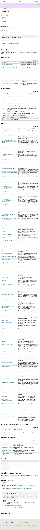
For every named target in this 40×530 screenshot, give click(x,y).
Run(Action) (4, 280)
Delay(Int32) (4, 231)
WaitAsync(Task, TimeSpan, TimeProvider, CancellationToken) (6, 444)
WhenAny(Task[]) (4, 409)
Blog (24, 525)
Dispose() (3, 243)
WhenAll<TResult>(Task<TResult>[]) (7, 403)
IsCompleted (4, 115)
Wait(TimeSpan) (4, 348)
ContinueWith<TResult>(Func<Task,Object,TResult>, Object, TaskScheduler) (8, 205)
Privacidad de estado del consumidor (8, 526)
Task (27, 62)
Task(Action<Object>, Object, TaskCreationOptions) (10, 83)
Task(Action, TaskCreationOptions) (7, 70)
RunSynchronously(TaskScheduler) (7, 322)
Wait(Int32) (3, 341)
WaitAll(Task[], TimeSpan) (6, 366)
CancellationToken (23, 65)
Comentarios (4, 18)
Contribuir (28, 525)
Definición (3, 17)
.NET (5, 8)
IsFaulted (3, 117)
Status (3, 119)
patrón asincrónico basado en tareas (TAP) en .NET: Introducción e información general (19, 485)
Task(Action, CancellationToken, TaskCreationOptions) (10, 67)
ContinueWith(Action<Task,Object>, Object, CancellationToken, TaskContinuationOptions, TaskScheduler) (9, 141)
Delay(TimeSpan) (4, 237)
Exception (3, 105)
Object (6, 40)
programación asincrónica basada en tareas (11, 486)
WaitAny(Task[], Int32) (5, 378)
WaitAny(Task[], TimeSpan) (6, 387)
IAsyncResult (10, 46)
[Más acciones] (38, 9)
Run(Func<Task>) (4, 289)
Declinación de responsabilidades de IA (8, 525)
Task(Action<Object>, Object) (6, 73)
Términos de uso (18, 526)
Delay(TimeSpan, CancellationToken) (7, 240)
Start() (3, 325)
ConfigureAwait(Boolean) (6, 128)
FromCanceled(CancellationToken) (7, 253)
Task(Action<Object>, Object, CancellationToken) (10, 77)
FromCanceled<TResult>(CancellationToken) (9, 256)
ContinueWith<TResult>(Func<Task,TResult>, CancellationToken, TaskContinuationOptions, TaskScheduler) (9, 219)
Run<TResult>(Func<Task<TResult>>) (8, 299)
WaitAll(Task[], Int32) (5, 358)
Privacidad (33, 525)
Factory (3, 108)
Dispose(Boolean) (4, 246)
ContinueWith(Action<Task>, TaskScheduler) (9, 176)
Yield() (3, 419)
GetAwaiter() (4, 268)
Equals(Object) (4, 250)
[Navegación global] (1, 1)
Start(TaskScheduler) (5, 328)
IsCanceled (3, 113)
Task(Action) (4, 62)
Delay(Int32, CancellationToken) (7, 234)
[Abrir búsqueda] (33, 1)
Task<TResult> (9, 109)
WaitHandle (20, 429)
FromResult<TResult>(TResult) (7, 265)
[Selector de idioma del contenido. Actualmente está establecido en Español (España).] (6, 522)
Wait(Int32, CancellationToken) (7, 344)
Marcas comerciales (26, 526)
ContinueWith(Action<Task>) (6, 159)
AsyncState (3, 93)
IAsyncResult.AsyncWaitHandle (7, 429)
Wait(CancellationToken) (5, 336)
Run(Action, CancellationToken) (7, 284)
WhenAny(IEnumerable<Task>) (7, 406)
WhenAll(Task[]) (4, 396)
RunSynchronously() (5, 320)
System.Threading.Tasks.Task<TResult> (12, 43)
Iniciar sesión (37, 1)
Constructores (4, 20)
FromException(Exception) (6, 259)
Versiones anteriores (19, 525)
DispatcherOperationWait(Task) (7, 447)
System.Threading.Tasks (12, 28)
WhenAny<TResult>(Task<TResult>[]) (8, 416)
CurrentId (3, 103)
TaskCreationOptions (14, 99)
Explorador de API (9, 8)
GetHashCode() (4, 270)
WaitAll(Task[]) (4, 351)
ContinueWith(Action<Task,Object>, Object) (9, 130)
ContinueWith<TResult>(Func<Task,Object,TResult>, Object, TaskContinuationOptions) (8, 200)
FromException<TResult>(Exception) (7, 262)
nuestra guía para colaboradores (8, 497)
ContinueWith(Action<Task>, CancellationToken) (9, 162)
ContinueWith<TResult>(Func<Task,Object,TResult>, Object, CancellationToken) (7, 187)
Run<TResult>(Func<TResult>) (7, 310)
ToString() (3, 331)
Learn (2, 8)
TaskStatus (12, 119)
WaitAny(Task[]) (4, 370)
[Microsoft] (20, 1)
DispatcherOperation (31, 447)
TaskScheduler (32, 320)
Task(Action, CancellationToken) (7, 64)
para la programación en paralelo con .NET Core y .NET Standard (19, 488)
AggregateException (14, 105)
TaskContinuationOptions (22, 169)
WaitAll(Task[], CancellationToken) (7, 354)
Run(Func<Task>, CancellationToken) (8, 294)
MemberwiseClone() (5, 277)
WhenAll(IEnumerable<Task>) (6, 392)
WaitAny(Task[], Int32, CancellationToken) (8, 382)
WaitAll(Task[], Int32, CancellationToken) (8, 362)
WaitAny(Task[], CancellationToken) (7, 373)
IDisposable (16, 46)
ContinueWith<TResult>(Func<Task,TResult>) (9, 210)
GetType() (3, 274)
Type (22, 274)
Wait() (3, 334)
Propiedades (4, 21)
